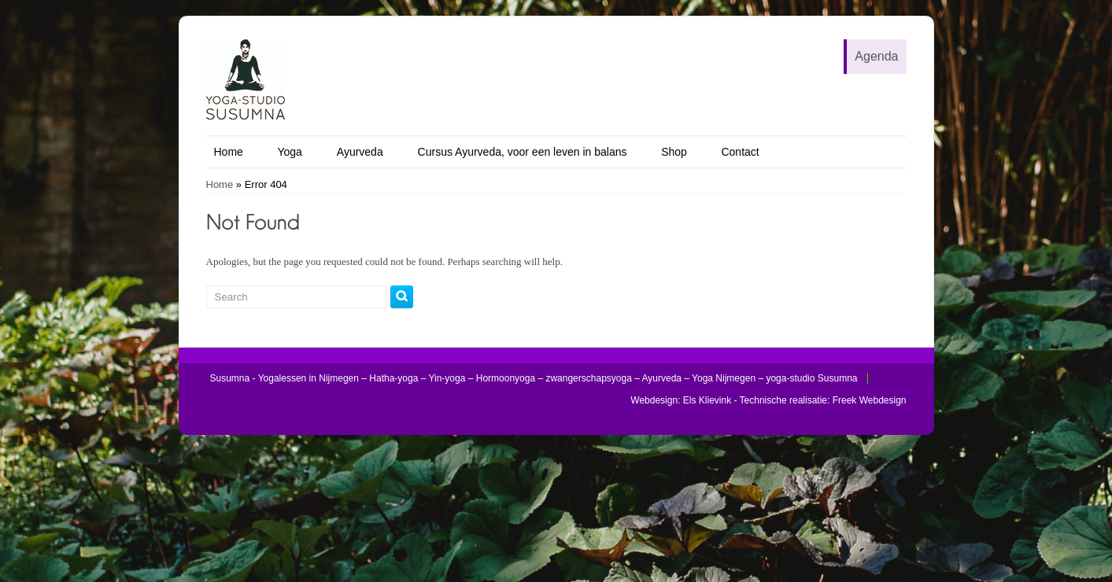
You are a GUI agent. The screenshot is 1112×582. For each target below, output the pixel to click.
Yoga (289, 152)
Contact (740, 152)
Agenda (876, 56)
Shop (674, 152)
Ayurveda (360, 152)
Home (228, 152)
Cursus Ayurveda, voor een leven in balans (522, 152)
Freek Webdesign (870, 400)
